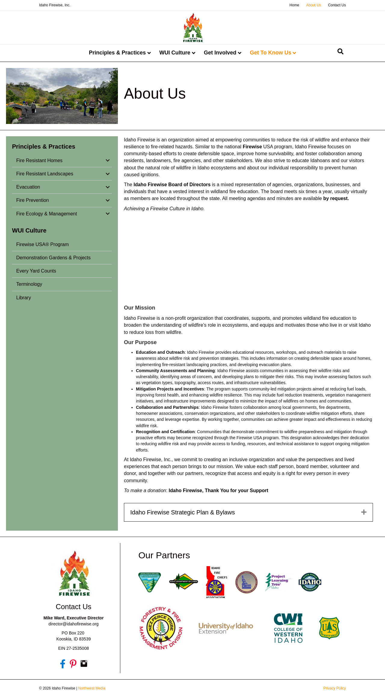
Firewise (252, 146)
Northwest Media (91, 688)
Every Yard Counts (36, 270)
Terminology (29, 284)
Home (294, 5)
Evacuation (28, 187)
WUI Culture (174, 53)
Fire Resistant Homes (39, 160)
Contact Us (337, 5)
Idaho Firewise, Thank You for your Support (219, 490)
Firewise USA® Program (42, 244)
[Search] (340, 51)
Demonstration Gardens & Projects (53, 257)
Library (23, 297)
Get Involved (220, 53)
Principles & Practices (117, 53)
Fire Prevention (32, 200)
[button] (107, 160)
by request (335, 198)
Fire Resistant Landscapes (44, 173)
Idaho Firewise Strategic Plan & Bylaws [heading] (182, 512)
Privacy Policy (334, 688)
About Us (313, 5)
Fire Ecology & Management (46, 213)
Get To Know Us (270, 53)
